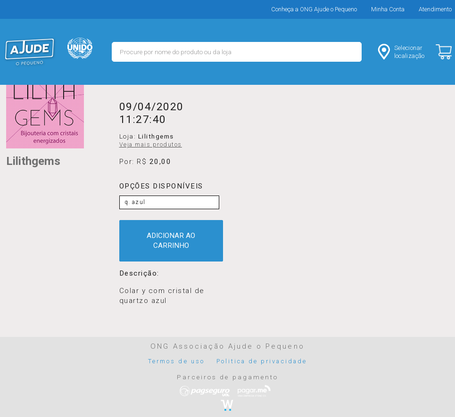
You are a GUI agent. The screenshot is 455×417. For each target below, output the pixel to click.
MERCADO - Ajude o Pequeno (29, 52)
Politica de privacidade (261, 361)
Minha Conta (388, 9)
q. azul (135, 202)
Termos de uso (176, 361)
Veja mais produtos (150, 144)
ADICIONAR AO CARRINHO (171, 240)
